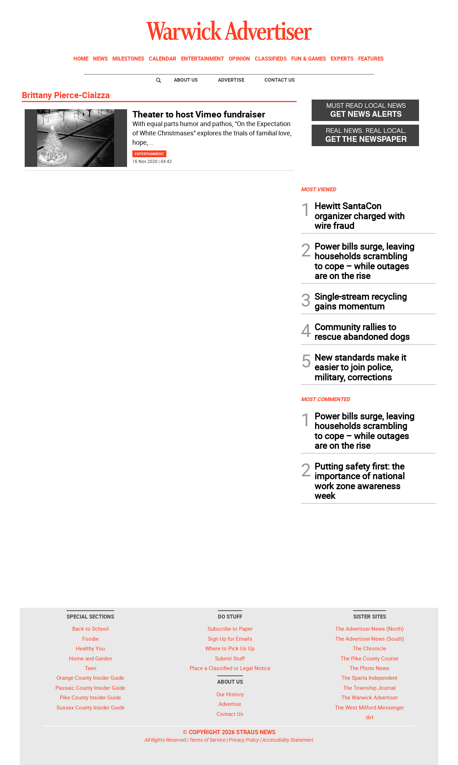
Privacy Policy (244, 739)
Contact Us (279, 79)
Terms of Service (207, 739)
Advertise (231, 79)
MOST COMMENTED (325, 399)
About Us (186, 79)
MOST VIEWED (318, 189)
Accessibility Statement (287, 739)
